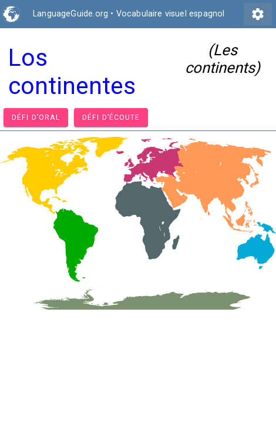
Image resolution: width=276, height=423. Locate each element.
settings (258, 14)
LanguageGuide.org (70, 14)
